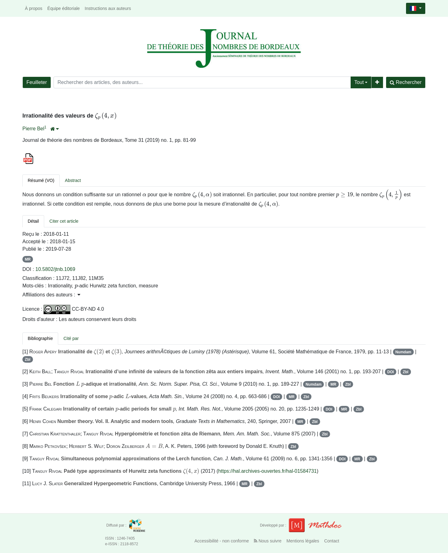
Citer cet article (63, 221)
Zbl (27, 359)
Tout (359, 82)
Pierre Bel (33, 128)
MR (28, 259)
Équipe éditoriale (63, 8)
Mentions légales (303, 540)
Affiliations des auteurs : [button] (51, 294)
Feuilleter (36, 82)
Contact (331, 540)
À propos (33, 8)
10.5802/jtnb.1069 (55, 269)
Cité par (71, 338)
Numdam (403, 352)
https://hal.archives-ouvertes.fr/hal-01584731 (267, 471)
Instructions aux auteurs (108, 8)
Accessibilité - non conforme (221, 540)
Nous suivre (268, 540)
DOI (390, 372)
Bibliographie (40, 338)
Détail (33, 221)
